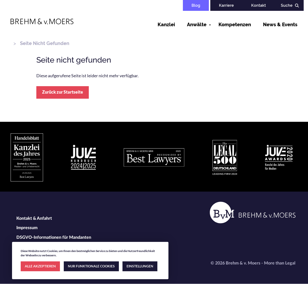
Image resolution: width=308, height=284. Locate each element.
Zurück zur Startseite (62, 92)
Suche (287, 5)
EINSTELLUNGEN (140, 266)
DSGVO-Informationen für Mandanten (53, 237)
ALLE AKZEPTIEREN (40, 266)
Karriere (226, 5)
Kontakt (258, 5)
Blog (196, 5)
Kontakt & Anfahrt (34, 218)
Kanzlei (166, 24)
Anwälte (196, 24)
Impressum (27, 228)
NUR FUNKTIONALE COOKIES (91, 266)
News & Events (280, 24)
